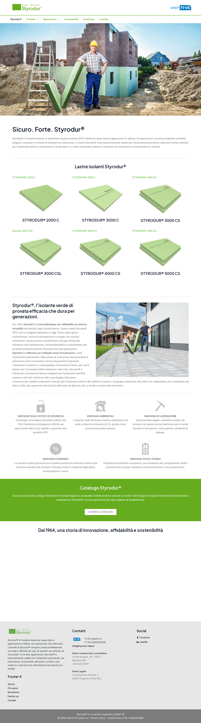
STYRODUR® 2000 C (23, 177)
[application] (35, 19)
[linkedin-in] (165, 642)
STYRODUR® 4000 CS (84, 230)
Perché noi (13, 696)
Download (85, 19)
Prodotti (31, 19)
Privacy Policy (98, 718)
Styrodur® (15, 19)
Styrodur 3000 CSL (22, 230)
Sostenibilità (69, 19)
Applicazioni (49, 19)
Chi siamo (13, 688)
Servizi (11, 684)
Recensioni (13, 692)
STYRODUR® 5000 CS (144, 230)
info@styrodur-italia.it (83, 646)
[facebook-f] (165, 638)
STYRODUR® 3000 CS (144, 177)
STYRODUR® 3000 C (83, 177)
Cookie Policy (114, 718)
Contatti (99, 19)
